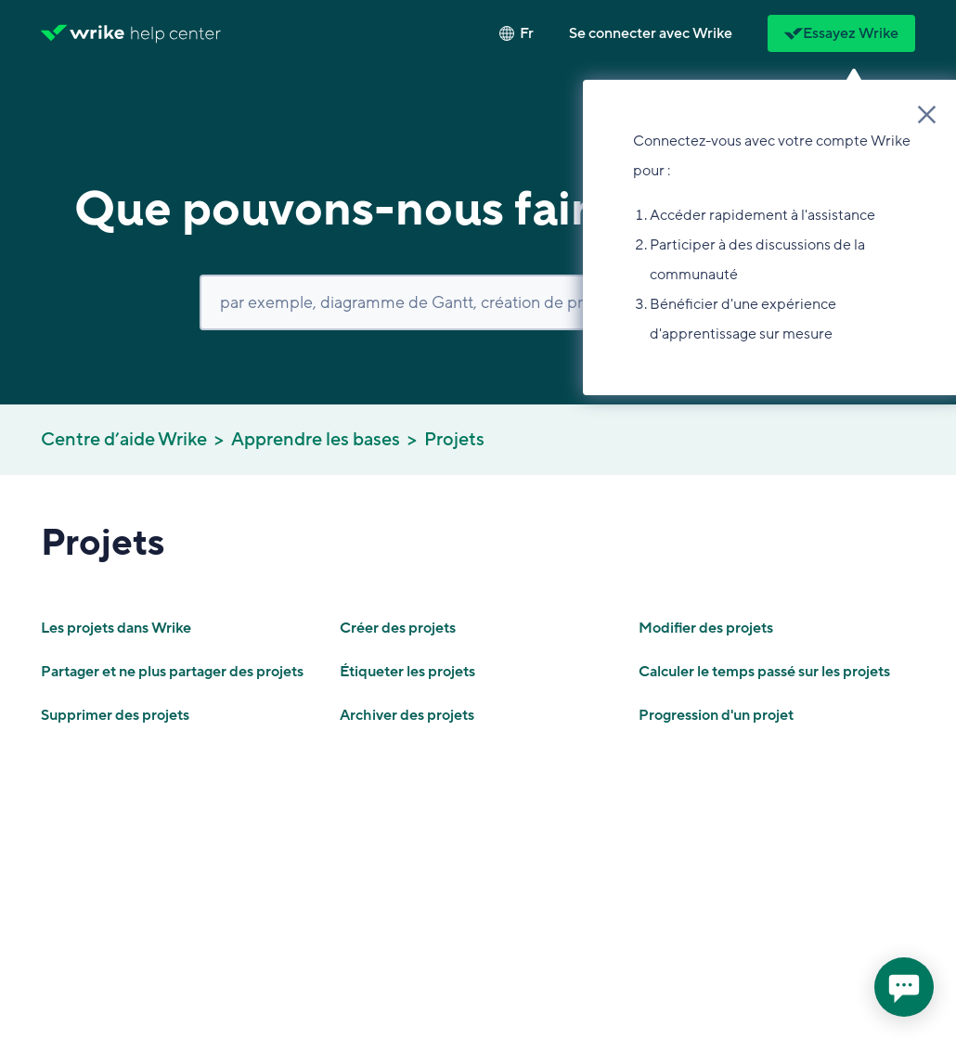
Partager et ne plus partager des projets (172, 671)
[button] (650, 33)
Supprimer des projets (115, 715)
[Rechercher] (478, 302)
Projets (454, 440)
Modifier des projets (706, 628)
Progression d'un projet (716, 715)
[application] (904, 987)
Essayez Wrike (841, 33)
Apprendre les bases (315, 440)
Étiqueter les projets (407, 671)
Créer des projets (398, 628)
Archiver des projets (407, 715)
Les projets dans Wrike (116, 628)
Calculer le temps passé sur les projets (764, 671)
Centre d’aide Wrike (124, 440)
